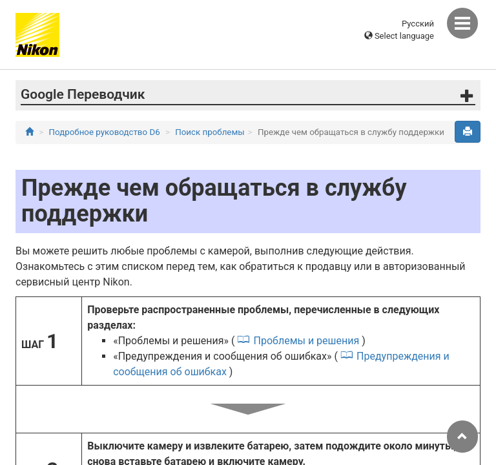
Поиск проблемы (209, 132)
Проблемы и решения (307, 341)
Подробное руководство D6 (104, 132)
